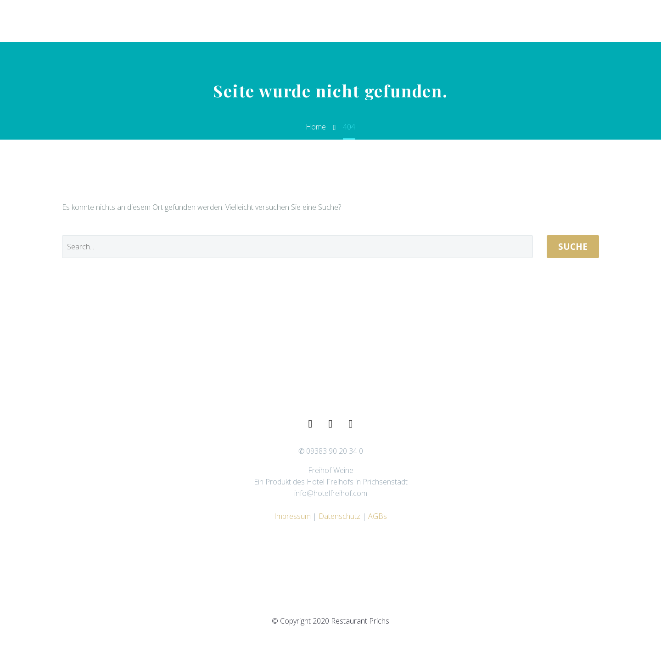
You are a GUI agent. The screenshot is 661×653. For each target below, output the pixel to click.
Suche (573, 247)
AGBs (377, 516)
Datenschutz (339, 516)
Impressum (292, 516)
